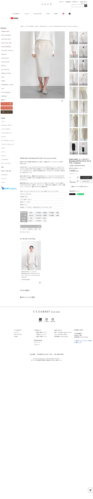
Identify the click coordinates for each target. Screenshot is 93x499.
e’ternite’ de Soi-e (7, 50)
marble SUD (5, 62)
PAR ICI (3, 65)
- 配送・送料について (40, 332)
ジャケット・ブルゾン (6, 125)
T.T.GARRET (15, 14)
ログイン (62, 1)
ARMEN (3, 31)
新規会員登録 (38, 340)
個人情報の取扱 (59, 354)
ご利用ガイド (75, 1)
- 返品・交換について (40, 336)
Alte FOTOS (38, 14)
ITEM (47, 14)
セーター (3, 136)
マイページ (84, 3)
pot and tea (5, 69)
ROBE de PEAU (6, 73)
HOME (56, 14)
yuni (2, 88)
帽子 (2, 167)
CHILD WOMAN (6, 46)
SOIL (2, 77)
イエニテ (26, 14)
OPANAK (4, 96)
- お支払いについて (40, 334)
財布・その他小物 (6, 171)
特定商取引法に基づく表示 (45, 354)
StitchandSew (6, 92)
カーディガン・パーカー (7, 140)
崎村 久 (3, 100)
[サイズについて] (25, 232)
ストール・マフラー (6, 163)
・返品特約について (74, 191)
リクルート (37, 344)
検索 (85, 5)
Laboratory (5, 58)
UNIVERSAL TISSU (7, 84)
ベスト (3, 148)
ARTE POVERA (6, 35)
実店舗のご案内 (78, 330)
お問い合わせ (83, 1)
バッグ (3, 182)
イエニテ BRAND (29, 26)
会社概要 (32, 354)
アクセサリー (4, 175)
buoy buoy (4, 43)
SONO (3, 81)
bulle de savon (6, 39)
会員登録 (68, 1)
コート (3, 121)
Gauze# (3, 54)
